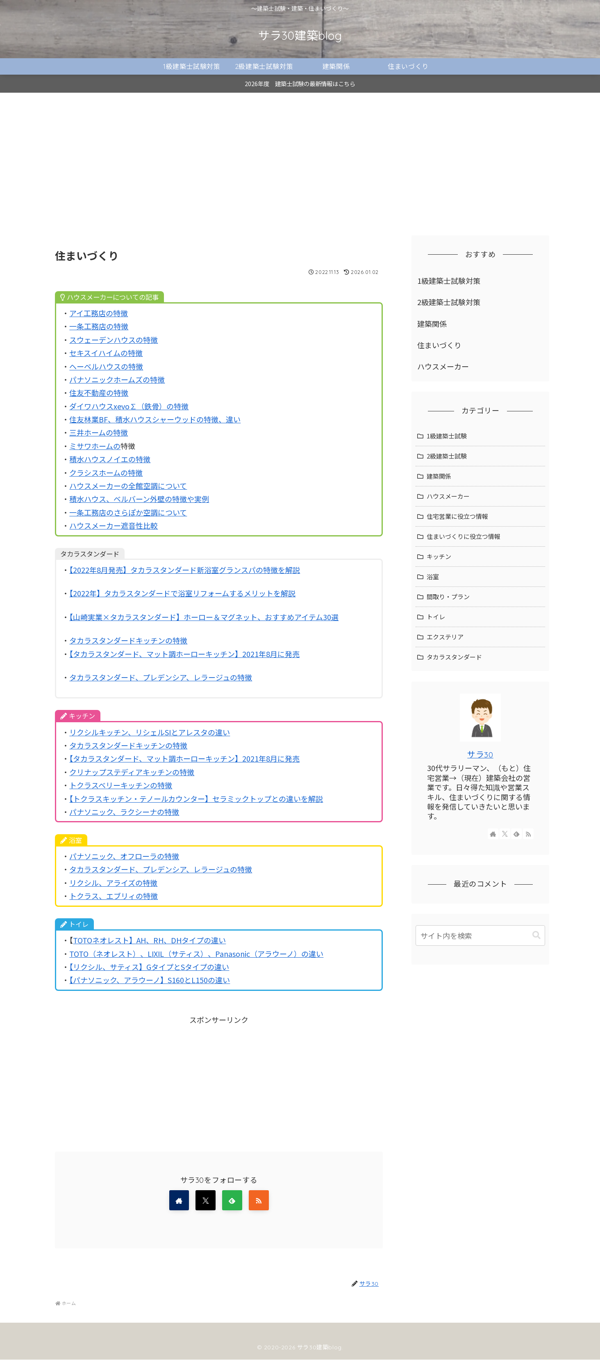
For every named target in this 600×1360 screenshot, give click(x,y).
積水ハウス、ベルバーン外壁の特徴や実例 (139, 498)
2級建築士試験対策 (448, 302)
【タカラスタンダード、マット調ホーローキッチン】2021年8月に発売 (184, 653)
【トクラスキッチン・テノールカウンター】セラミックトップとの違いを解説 (196, 798)
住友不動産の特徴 (98, 392)
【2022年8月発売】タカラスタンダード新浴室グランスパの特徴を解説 (184, 569)
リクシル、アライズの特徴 (113, 882)
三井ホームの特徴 (98, 432)
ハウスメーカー (443, 366)
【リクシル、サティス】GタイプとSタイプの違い (149, 966)
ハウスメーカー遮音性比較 (113, 525)
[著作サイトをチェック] (178, 1200)
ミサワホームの (94, 445)
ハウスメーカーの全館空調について (128, 485)
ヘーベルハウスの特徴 (106, 366)
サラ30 (480, 754)
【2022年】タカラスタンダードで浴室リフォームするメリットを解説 (182, 593)
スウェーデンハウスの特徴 (113, 339)
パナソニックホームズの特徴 (117, 379)
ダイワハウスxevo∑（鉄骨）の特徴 (129, 406)
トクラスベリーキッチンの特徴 (120, 785)
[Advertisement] (300, 160)
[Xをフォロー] (205, 1200)
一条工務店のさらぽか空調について (128, 512)
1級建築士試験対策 (448, 280)
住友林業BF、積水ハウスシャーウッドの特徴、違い (155, 419)
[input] (480, 935)
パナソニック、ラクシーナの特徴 (124, 811)
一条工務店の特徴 (98, 326)
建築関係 (432, 323)
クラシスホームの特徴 (106, 472)
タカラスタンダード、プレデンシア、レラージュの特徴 (160, 677)
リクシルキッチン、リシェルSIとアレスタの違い (149, 732)
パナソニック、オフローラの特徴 (124, 856)
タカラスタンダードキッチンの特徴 (128, 640)
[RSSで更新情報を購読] (259, 1200)
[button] (536, 935)
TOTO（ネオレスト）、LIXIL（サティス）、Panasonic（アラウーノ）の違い (196, 953)
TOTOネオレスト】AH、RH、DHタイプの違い (149, 940)
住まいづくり (439, 345)
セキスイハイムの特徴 (106, 352)
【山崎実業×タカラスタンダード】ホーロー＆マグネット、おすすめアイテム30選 (204, 617)
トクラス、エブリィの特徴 (113, 895)
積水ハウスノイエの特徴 (109, 459)
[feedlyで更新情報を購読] (232, 1200)
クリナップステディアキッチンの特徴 (131, 772)
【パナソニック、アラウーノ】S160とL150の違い (149, 979)
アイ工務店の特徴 (98, 313)
